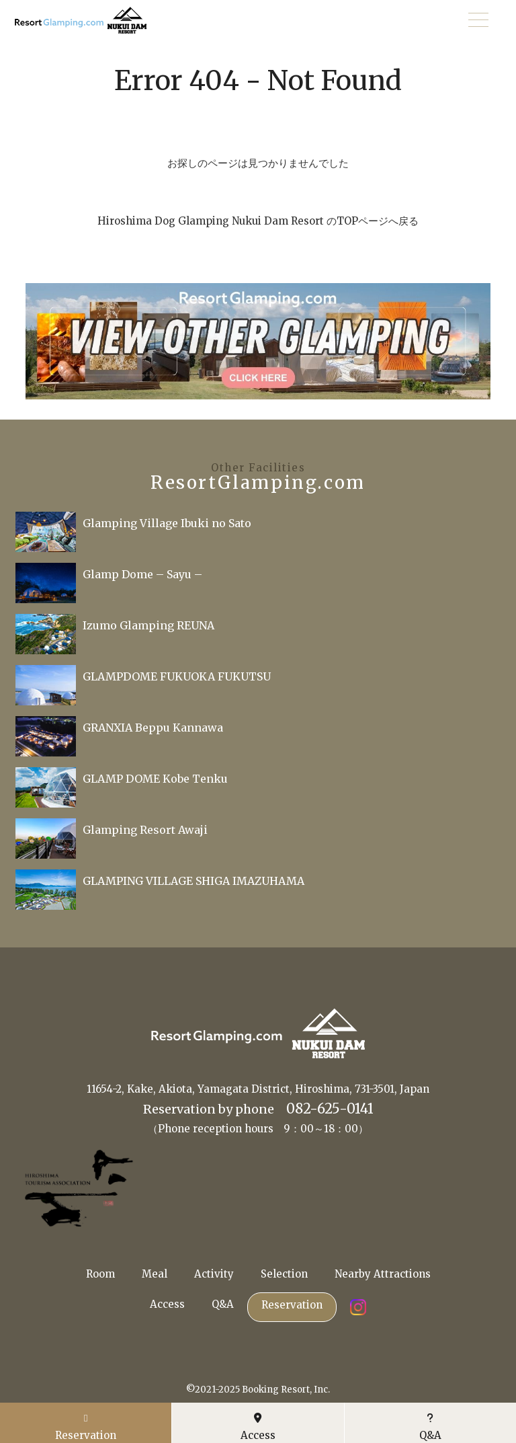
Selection (284, 1274)
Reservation (291, 1305)
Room (100, 1274)
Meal (154, 1274)
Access (167, 1304)
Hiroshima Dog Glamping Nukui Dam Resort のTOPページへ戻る (258, 220)
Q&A (223, 1304)
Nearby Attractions (383, 1274)
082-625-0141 (330, 1108)
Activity (214, 1274)
